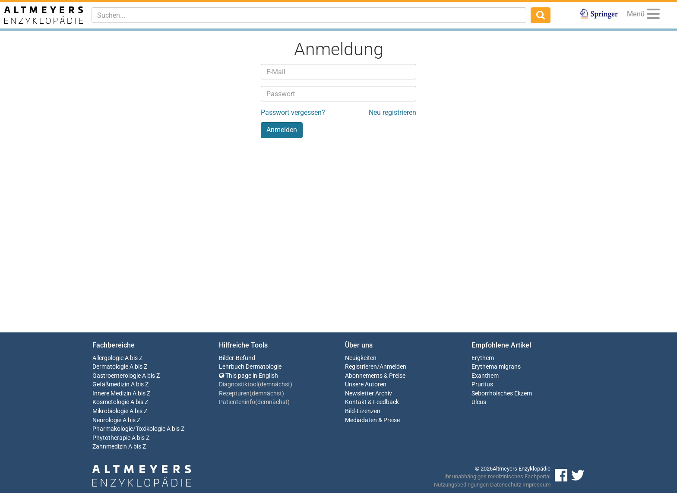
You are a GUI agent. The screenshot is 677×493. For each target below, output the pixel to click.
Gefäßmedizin (111, 384)
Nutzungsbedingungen (461, 484)
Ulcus (478, 402)
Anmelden (393, 366)
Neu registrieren (392, 112)
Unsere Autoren (365, 384)
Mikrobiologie (110, 411)
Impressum (536, 484)
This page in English (248, 375)
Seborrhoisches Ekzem (501, 393)
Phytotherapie (111, 438)
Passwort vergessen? (293, 112)
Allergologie (107, 358)
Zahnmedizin (109, 446)
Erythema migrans (496, 366)
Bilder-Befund (237, 358)
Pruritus (482, 384)
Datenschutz (505, 484)
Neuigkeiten (360, 358)
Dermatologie (110, 366)
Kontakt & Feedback (372, 402)
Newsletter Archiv (368, 393)
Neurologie (106, 420)
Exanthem (485, 375)
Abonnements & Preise (375, 375)
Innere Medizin (111, 393)
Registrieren (361, 366)
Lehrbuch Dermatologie (250, 366)
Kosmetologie (110, 402)
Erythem (482, 358)
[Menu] (653, 15)
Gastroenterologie (116, 375)
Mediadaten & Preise (372, 420)
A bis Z (133, 358)
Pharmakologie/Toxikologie (128, 429)
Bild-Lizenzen (362, 411)
